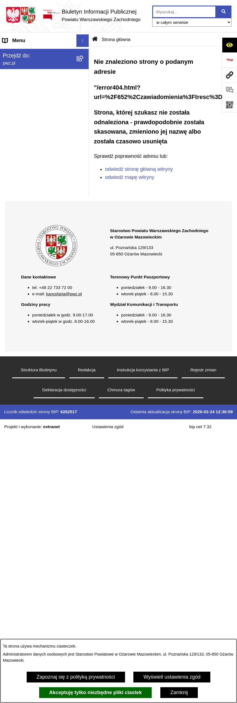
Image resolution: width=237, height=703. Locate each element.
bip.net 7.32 (200, 426)
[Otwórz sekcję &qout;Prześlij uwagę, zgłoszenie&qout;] (229, 89)
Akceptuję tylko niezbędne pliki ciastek (95, 692)
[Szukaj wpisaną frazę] (223, 12)
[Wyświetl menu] (82, 40)
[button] (56, 265)
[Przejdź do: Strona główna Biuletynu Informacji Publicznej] (95, 39)
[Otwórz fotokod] (229, 104)
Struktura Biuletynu (39, 369)
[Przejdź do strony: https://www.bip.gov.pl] (229, 59)
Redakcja (87, 369)
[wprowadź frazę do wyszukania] (184, 12)
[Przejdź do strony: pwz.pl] (229, 74)
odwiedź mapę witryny (129, 177)
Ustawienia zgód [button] (107, 426)
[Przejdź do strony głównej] (73, 15)
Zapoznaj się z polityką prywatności (76, 677)
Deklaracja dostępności (64, 389)
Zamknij (179, 692)
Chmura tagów (121, 389)
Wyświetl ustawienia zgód (171, 677)
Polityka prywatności (175, 389)
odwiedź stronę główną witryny (139, 169)
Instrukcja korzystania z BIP (143, 369)
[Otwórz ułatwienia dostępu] (229, 44)
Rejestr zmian (203, 369)
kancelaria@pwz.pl (64, 293)
